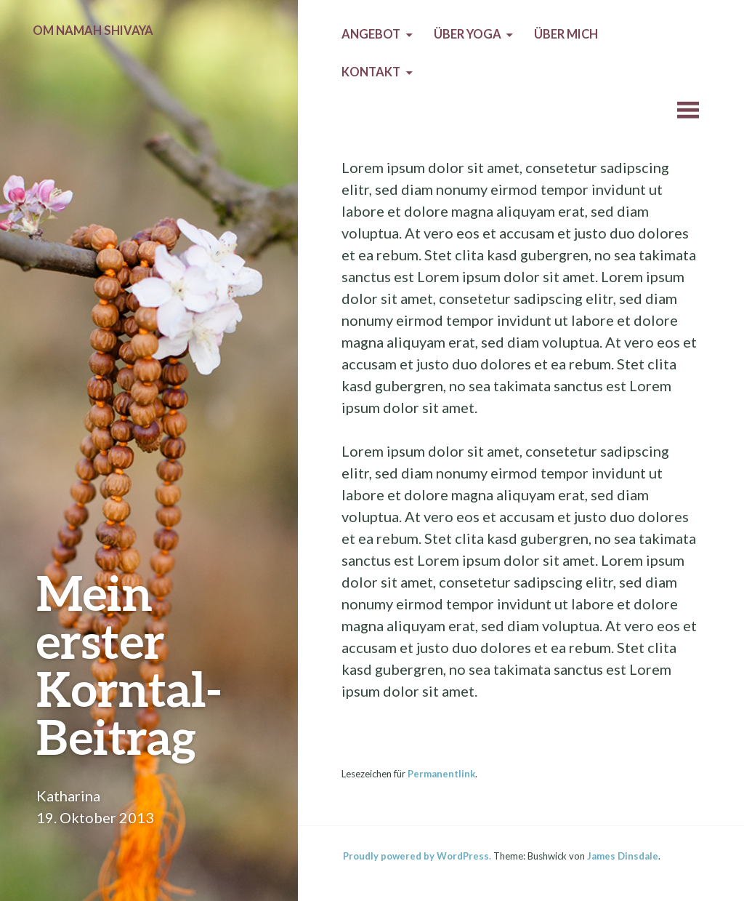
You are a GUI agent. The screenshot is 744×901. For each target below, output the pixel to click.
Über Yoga (467, 34)
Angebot (370, 34)
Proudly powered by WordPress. (417, 856)
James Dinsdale (622, 856)
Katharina (68, 795)
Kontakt (370, 72)
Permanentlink (441, 774)
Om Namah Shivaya (93, 30)
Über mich (566, 34)
